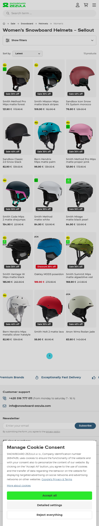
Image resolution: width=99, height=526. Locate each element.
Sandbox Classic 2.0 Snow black (13, 161)
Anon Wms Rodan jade (80, 331)
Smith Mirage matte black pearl (77, 218)
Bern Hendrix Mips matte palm (45, 161)
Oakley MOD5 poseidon (49, 274)
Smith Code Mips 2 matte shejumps (14, 218)
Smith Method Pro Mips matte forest (14, 103)
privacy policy (53, 432)
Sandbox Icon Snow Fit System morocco (78, 103)
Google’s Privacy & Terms (57, 479)
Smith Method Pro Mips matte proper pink (81, 161)
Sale (13, 24)
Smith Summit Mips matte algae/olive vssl (79, 276)
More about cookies (19, 486)
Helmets (43, 24)
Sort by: (7, 54)
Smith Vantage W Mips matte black (14, 276)
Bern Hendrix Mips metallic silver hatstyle (17, 333)
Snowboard (27, 24)
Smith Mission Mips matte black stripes (46, 103)
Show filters (16, 40)
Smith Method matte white (43, 218)
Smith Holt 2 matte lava (49, 331)
